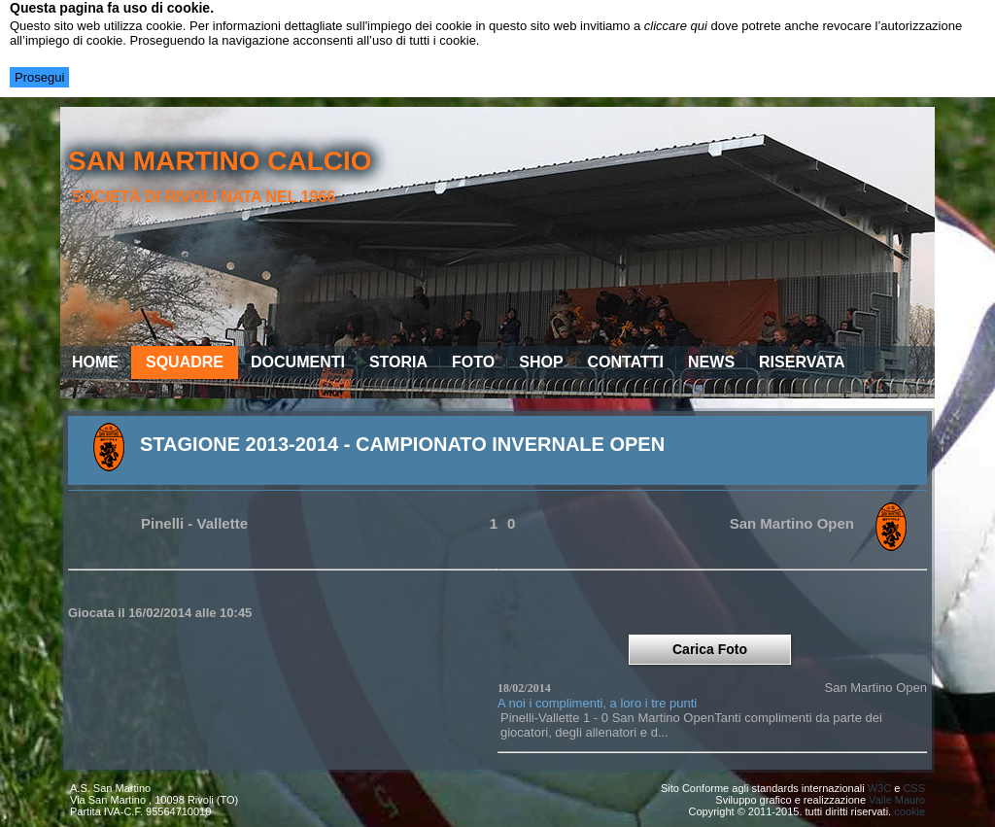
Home (95, 362)
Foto (473, 362)
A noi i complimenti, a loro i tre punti (597, 703)
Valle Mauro (897, 800)
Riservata (802, 362)
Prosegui (39, 77)
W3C (879, 788)
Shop (541, 362)
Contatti (626, 362)
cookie (909, 811)
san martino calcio (220, 161)
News (711, 362)
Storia (398, 362)
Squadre (184, 362)
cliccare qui (675, 25)
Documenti (298, 362)
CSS (914, 788)
